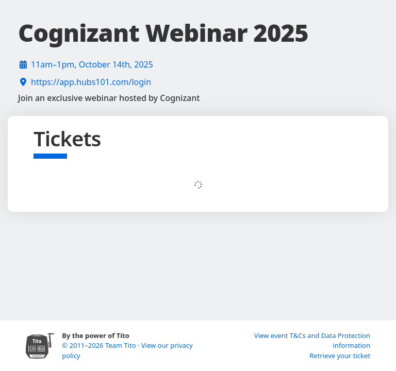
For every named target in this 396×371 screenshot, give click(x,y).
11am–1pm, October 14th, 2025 (92, 64)
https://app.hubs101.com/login (91, 82)
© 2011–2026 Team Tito (100, 345)
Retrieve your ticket (339, 355)
